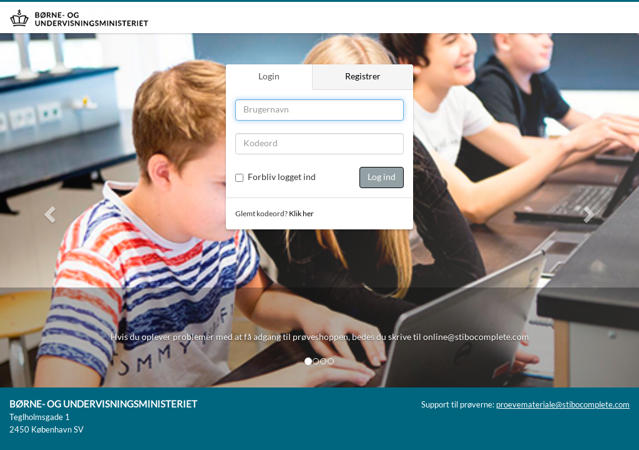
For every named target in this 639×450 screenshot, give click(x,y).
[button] (48, 210)
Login (269, 76)
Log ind (382, 177)
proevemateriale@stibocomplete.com (563, 405)
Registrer (363, 76)
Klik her (301, 214)
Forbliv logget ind (282, 177)
